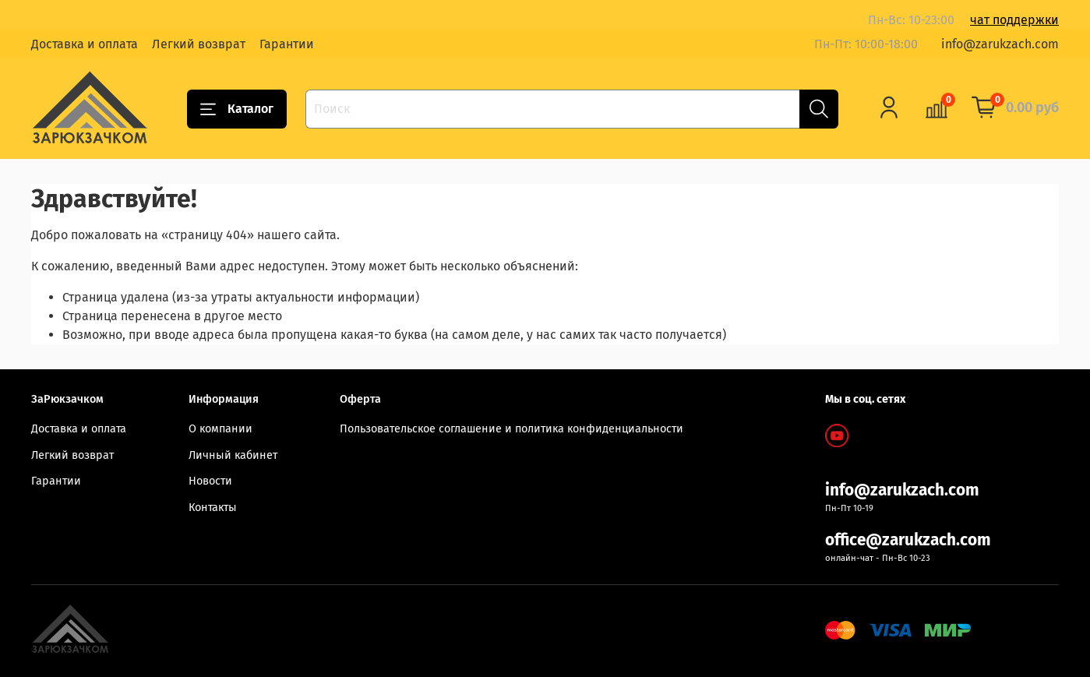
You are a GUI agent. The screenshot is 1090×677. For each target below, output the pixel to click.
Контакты (213, 507)
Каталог (236, 109)
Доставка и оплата (84, 44)
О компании (220, 428)
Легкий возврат (198, 44)
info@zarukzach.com (1000, 44)
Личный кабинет (233, 455)
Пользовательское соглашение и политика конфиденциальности (511, 428)
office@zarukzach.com (908, 540)
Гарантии (286, 44)
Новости (210, 481)
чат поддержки (1014, 19)
